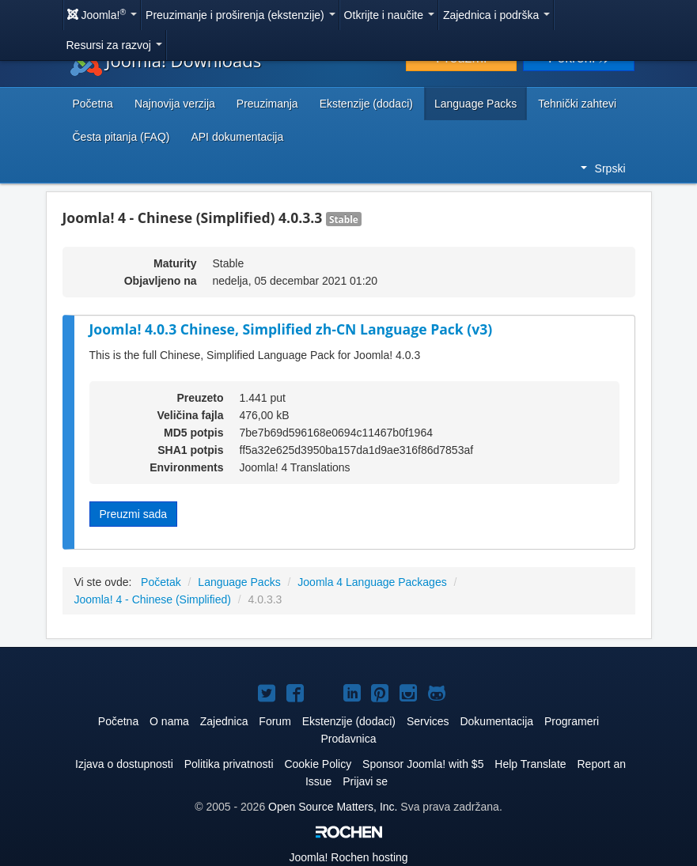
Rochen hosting (348, 857)
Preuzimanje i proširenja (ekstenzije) (240, 15)
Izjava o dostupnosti (124, 764)
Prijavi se (365, 781)
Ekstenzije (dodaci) (366, 103)
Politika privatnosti (229, 764)
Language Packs (475, 103)
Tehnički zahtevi (577, 103)
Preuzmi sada (134, 514)
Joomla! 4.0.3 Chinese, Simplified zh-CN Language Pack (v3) (291, 329)
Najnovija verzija (174, 103)
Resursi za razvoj (114, 45)
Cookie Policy (317, 764)
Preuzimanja (267, 103)
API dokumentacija (237, 136)
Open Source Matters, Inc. (332, 806)
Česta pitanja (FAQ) (121, 136)
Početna (93, 103)
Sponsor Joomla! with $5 (422, 764)
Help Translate (530, 764)
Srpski (603, 168)
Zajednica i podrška (496, 15)
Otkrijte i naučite (389, 15)
